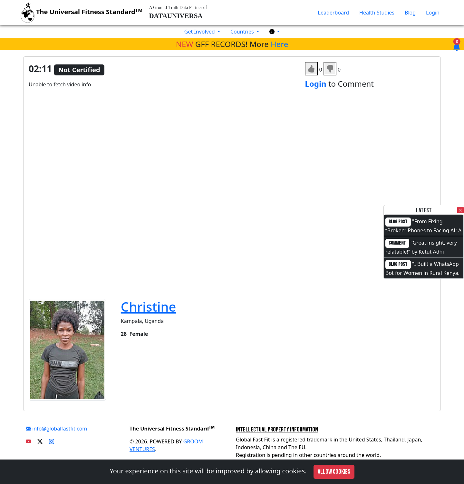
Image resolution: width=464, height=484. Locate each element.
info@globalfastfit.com (56, 428)
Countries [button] (242, 31)
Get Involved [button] (200, 31)
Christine (148, 306)
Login (433, 12)
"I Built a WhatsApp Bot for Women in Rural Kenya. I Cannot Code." (422, 272)
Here (279, 44)
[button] (274, 31)
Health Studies (376, 12)
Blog (410, 12)
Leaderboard (333, 12)
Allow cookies (334, 472)
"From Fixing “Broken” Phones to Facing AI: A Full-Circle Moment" (423, 230)
